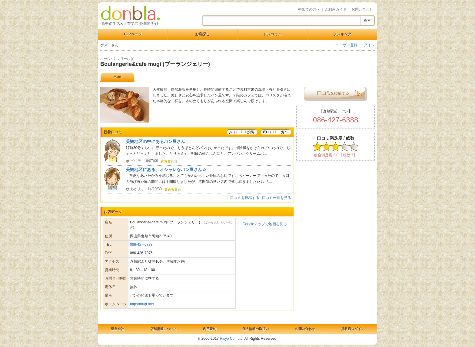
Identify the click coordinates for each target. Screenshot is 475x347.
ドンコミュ (272, 34)
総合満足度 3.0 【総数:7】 (335, 155)
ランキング (342, 34)
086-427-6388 (141, 244)
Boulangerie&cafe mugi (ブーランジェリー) (155, 64)
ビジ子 (135, 161)
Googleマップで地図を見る (264, 224)
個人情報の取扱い (255, 329)
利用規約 (209, 329)
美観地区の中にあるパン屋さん (155, 141)
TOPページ (133, 34)
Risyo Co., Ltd (231, 338)
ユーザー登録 (346, 45)
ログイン (367, 45)
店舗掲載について (163, 329)
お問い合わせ (362, 9)
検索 (367, 20)
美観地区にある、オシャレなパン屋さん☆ (166, 169)
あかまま (137, 189)
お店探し (202, 34)
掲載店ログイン (352, 329)
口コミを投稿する (244, 198)
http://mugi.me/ (142, 304)
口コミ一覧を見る (276, 198)
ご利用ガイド (336, 9)
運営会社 (117, 329)
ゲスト (105, 45)
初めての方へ (309, 9)
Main (117, 77)
